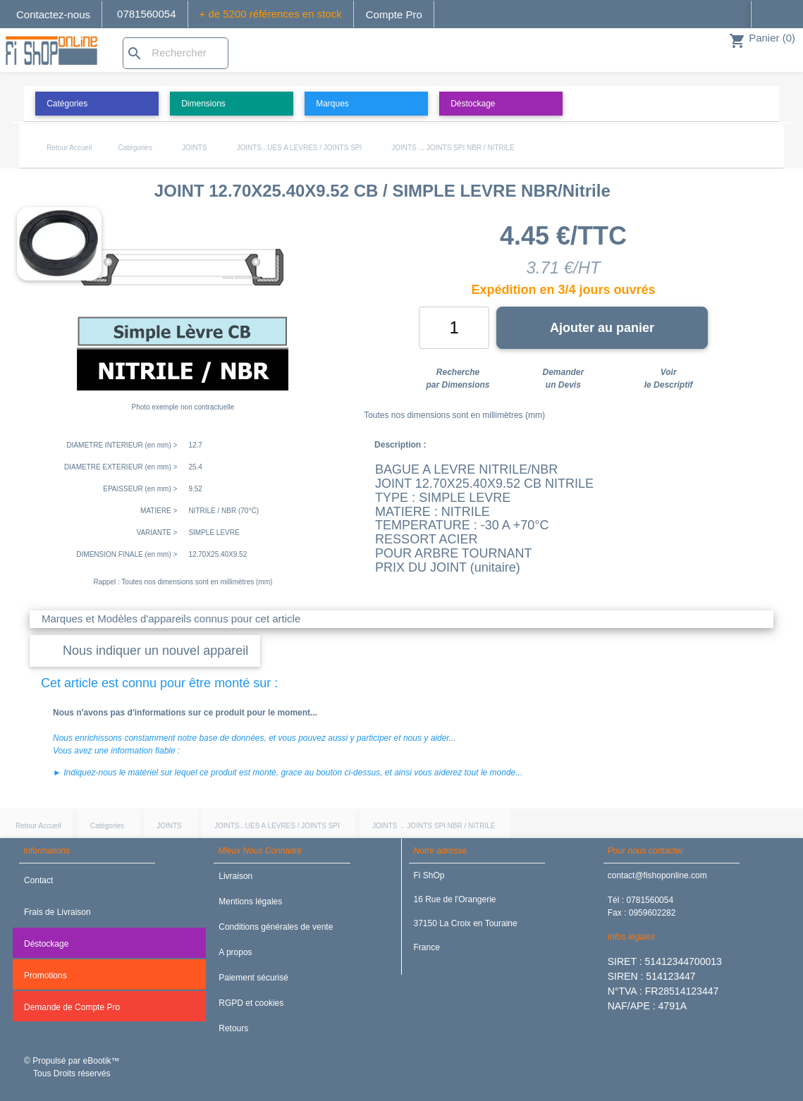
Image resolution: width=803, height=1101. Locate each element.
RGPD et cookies (251, 1003)
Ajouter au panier (602, 328)
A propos (235, 952)
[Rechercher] (175, 53)
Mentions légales (250, 901)
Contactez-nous (53, 14)
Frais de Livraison (57, 912)
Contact (38, 880)
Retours (233, 1028)
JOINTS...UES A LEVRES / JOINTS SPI (299, 148)
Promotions (45, 975)
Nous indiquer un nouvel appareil (155, 651)
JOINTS (194, 148)
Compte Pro (394, 14)
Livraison (235, 876)
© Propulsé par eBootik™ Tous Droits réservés (72, 1067)
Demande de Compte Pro (72, 1007)
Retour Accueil (69, 148)
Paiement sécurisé (253, 978)
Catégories (135, 148)
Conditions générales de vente (276, 927)
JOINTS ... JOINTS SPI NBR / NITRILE (452, 148)
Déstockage (46, 944)
